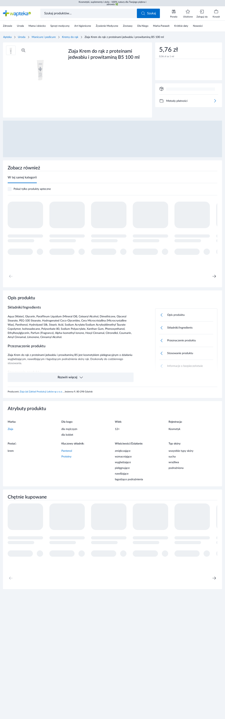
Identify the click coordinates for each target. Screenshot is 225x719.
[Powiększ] (23, 50)
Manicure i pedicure (44, 37)
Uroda (21, 37)
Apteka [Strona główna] (7, 37)
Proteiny (66, 456)
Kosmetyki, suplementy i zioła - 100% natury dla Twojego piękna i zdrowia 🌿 (112, 3)
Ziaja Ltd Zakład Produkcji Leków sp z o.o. (41, 391)
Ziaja (10, 429)
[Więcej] (215, 101)
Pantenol (66, 451)
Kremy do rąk (70, 37)
